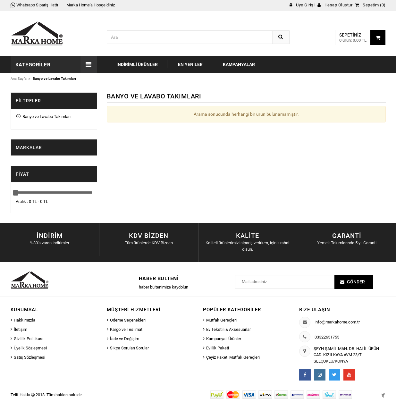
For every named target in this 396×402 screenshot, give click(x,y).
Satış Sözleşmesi (29, 357)
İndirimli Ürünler (137, 64)
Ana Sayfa (19, 79)
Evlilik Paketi (217, 348)
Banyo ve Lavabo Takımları (43, 116)
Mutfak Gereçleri (221, 320)
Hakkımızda (24, 320)
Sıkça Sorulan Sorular (129, 348)
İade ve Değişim (124, 338)
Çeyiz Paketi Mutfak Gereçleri (233, 357)
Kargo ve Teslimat (126, 329)
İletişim (20, 329)
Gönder (356, 281)
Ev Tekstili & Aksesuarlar (228, 329)
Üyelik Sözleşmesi (30, 348)
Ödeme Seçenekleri (128, 320)
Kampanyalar (239, 64)
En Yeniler (190, 64)
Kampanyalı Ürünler (223, 338)
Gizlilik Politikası (28, 338)
